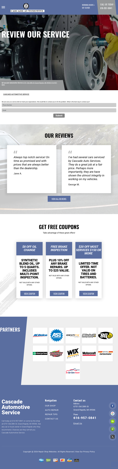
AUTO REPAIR (51, 410)
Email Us (77, 423)
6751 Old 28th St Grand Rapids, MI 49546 (37, 83)
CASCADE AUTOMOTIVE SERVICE (16, 94)
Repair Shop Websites (48, 452)
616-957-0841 (106, 8)
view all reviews (59, 198)
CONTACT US (51, 419)
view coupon (29, 293)
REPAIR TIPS (51, 414)
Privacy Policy (89, 452)
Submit (58, 115)
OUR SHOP (50, 405)
